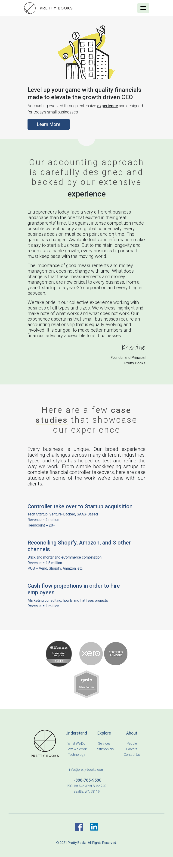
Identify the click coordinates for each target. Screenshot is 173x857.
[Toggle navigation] (143, 8)
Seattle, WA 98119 (87, 791)
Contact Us (132, 754)
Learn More (48, 124)
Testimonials (104, 749)
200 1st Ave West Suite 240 (86, 786)
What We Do (76, 743)
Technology (76, 754)
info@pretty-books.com (86, 769)
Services (104, 743)
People (132, 743)
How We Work (76, 749)
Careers (131, 749)
